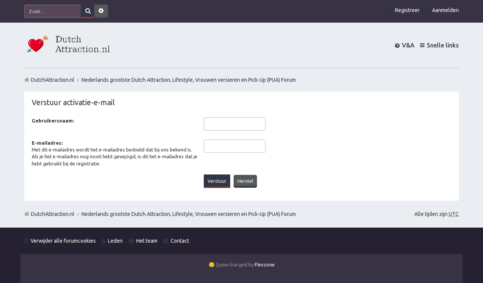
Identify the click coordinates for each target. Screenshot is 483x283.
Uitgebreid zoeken (101, 11)
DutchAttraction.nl (52, 214)
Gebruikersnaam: (53, 120)
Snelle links (443, 45)
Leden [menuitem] (115, 241)
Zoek (87, 11)
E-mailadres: (47, 142)
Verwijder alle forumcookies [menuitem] (63, 241)
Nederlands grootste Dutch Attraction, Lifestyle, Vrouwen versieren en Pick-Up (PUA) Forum (189, 214)
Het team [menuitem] (146, 241)
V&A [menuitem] (408, 45)
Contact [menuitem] (180, 241)
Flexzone (265, 264)
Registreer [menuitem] (407, 10)
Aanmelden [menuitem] (445, 10)
